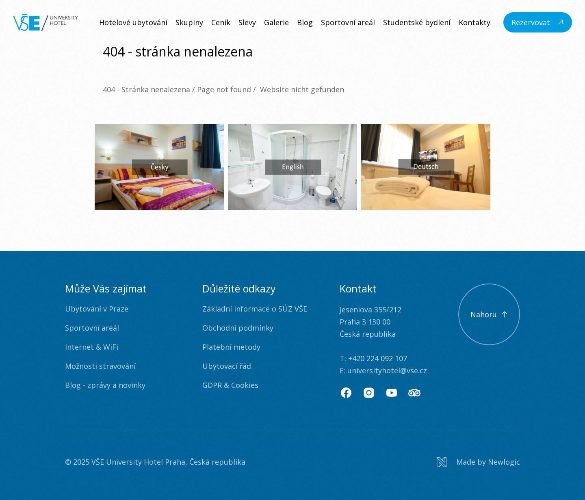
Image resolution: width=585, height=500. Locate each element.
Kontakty (474, 22)
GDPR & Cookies (230, 385)
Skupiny (189, 22)
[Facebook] (346, 392)
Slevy (247, 22)
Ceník (220, 22)
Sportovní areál (348, 22)
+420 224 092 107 (377, 358)
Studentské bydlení (417, 22)
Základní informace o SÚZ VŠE (254, 309)
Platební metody (231, 347)
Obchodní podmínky (237, 328)
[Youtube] (391, 392)
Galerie (276, 22)
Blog (305, 22)
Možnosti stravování (100, 366)
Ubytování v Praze (96, 309)
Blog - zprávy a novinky (105, 385)
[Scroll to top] (489, 314)
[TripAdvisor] (414, 392)
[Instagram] (368, 392)
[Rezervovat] (537, 22)
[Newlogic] (478, 462)
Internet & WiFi (91, 347)
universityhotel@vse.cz (387, 370)
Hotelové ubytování (133, 22)
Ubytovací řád (226, 366)
